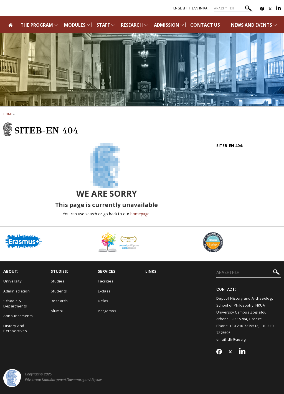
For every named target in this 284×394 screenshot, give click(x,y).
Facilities (105, 281)
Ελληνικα (199, 8)
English (180, 8)
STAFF (103, 25)
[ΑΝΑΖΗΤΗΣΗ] (233, 8)
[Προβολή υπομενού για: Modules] (88, 24)
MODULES (74, 25)
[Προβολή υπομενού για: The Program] (56, 24)
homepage (139, 213)
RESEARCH (132, 25)
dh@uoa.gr (237, 339)
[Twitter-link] (270, 8)
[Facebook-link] (262, 8)
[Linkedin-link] (278, 8)
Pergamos (107, 310)
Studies (58, 281)
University (12, 281)
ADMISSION (166, 25)
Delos (103, 300)
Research (59, 300)
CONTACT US (205, 25)
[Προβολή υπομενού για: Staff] (113, 24)
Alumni (57, 310)
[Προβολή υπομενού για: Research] (146, 24)
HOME (7, 114)
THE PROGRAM (37, 25)
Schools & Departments (15, 303)
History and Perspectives (15, 328)
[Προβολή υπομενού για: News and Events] (275, 24)
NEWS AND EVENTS (251, 25)
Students (59, 291)
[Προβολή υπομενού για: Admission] (182, 24)
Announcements (18, 315)
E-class (104, 291)
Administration (16, 291)
